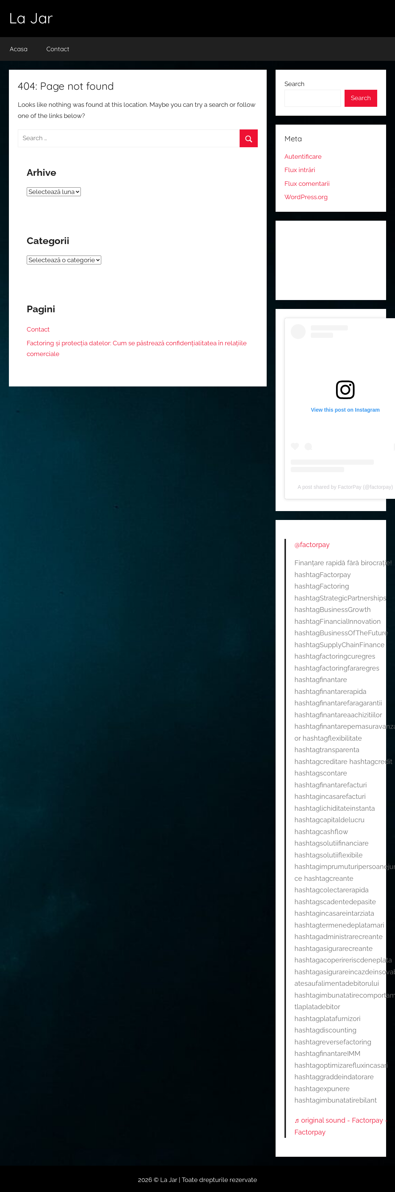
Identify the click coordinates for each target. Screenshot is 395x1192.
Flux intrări (299, 170)
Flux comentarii (307, 183)
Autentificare (303, 156)
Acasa (18, 49)
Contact (57, 49)
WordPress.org (306, 197)
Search (294, 84)
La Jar (31, 18)
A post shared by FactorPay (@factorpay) (345, 487)
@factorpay (312, 545)
